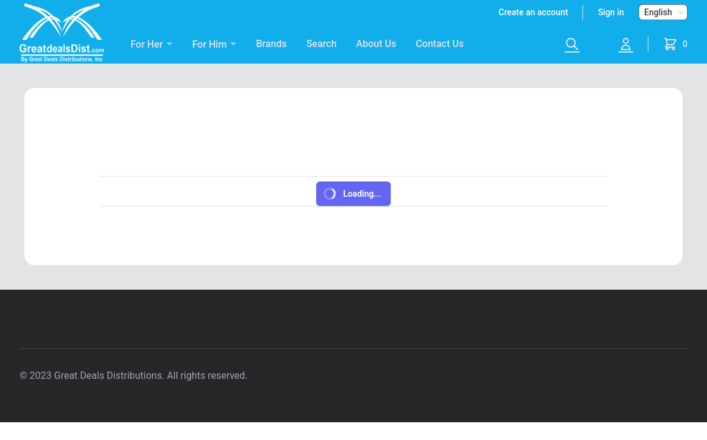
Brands (271, 44)
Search (321, 44)
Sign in (611, 12)
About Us (376, 44)
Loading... (351, 193)
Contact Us (440, 44)
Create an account (533, 12)
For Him (214, 44)
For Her (152, 44)
